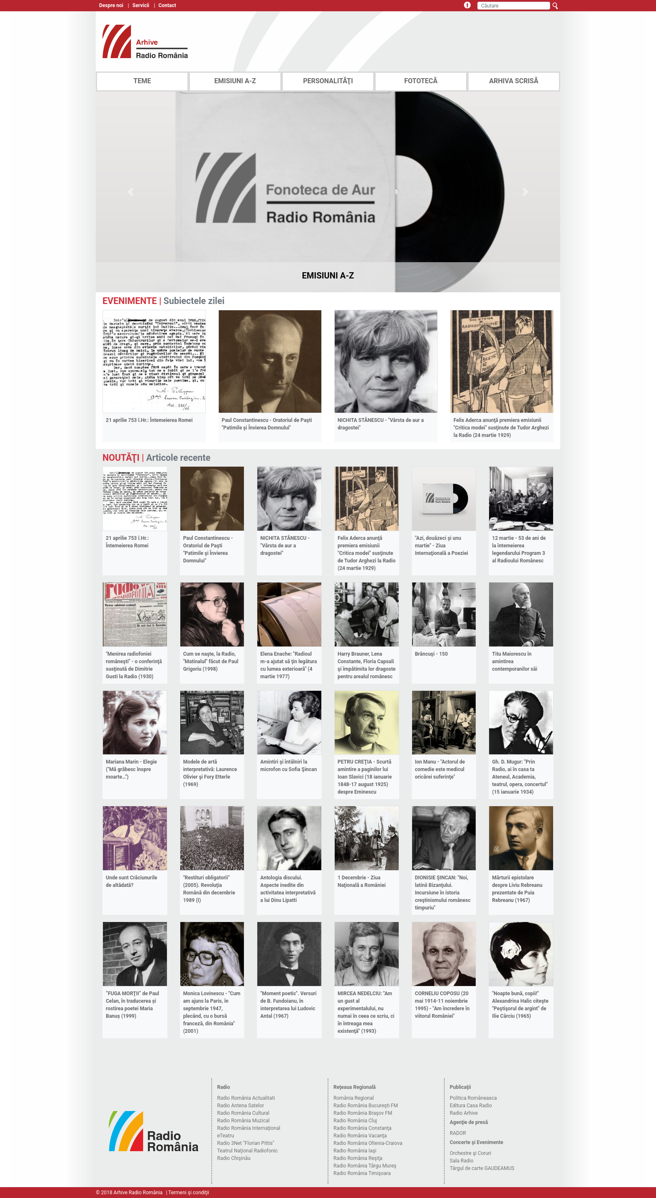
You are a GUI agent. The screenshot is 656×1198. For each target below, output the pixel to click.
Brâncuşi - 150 (431, 654)
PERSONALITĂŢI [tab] (328, 81)
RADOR (458, 1133)
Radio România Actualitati (246, 1098)
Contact (167, 5)
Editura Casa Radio (471, 1106)
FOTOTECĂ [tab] (421, 81)
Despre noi (111, 5)
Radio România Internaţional (248, 1128)
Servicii (141, 5)
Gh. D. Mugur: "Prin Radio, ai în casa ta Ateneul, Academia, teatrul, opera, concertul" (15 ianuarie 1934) (520, 777)
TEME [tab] (142, 81)
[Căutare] (513, 6)
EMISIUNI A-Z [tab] (235, 81)
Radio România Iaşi (355, 1151)
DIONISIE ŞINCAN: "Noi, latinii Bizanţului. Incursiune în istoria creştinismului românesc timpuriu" (443, 893)
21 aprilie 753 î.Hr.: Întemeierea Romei (149, 420)
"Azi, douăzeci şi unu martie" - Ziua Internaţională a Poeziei (441, 545)
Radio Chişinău (234, 1158)
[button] (131, 192)
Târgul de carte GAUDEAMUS (482, 1168)
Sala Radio (462, 1161)
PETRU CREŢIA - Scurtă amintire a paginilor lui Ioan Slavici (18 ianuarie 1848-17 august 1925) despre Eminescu (365, 777)
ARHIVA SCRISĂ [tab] (513, 81)
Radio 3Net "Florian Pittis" (245, 1143)
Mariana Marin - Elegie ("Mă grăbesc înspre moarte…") (131, 769)
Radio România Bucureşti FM (365, 1106)
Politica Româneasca (473, 1098)
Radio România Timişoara (362, 1173)
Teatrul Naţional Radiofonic (247, 1151)
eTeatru (225, 1136)
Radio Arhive (464, 1113)
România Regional (353, 1098)
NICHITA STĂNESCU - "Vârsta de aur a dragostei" (285, 545)
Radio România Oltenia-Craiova (367, 1143)
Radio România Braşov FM (362, 1113)
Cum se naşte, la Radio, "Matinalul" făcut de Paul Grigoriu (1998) (210, 661)
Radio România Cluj (355, 1121)
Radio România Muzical (243, 1121)
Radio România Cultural (243, 1113)
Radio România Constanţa (362, 1128)
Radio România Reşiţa (357, 1158)
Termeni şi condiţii (188, 1192)
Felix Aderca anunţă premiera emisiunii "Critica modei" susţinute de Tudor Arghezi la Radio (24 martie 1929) (501, 427)
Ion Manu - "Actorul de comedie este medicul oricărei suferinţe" (440, 769)
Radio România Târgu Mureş (364, 1166)
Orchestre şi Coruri (470, 1153)
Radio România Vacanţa (360, 1136)
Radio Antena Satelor (240, 1106)
